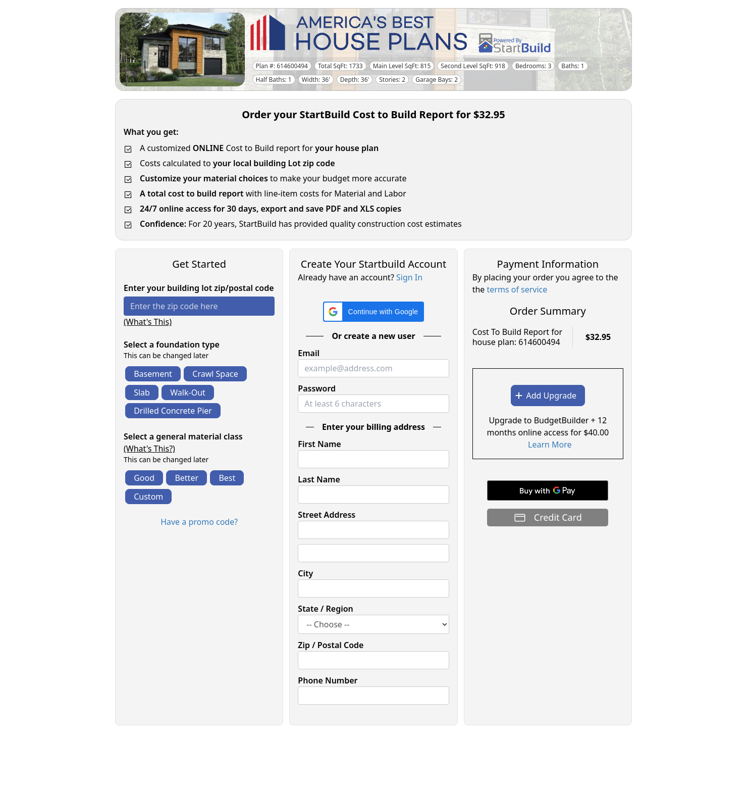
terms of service (517, 289)
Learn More (550, 444)
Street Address (326, 514)
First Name (319, 444)
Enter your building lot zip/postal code (199, 287)
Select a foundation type (172, 344)
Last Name (319, 479)
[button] (373, 312)
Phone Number (327, 680)
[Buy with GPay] (547, 490)
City (305, 573)
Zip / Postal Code (330, 645)
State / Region (325, 608)
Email (308, 353)
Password (317, 388)
